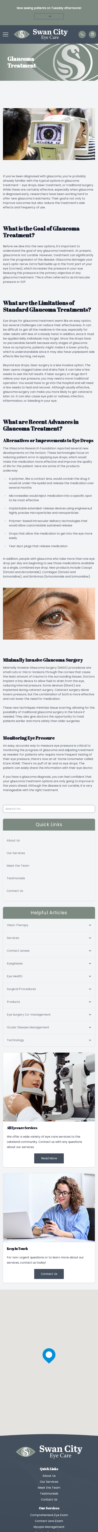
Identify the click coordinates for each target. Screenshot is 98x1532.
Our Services (16, 853)
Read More (49, 1158)
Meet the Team (18, 866)
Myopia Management (49, 1527)
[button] (5, 34)
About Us (13, 840)
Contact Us (15, 891)
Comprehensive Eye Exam (49, 1515)
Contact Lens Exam (49, 1521)
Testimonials (16, 878)
